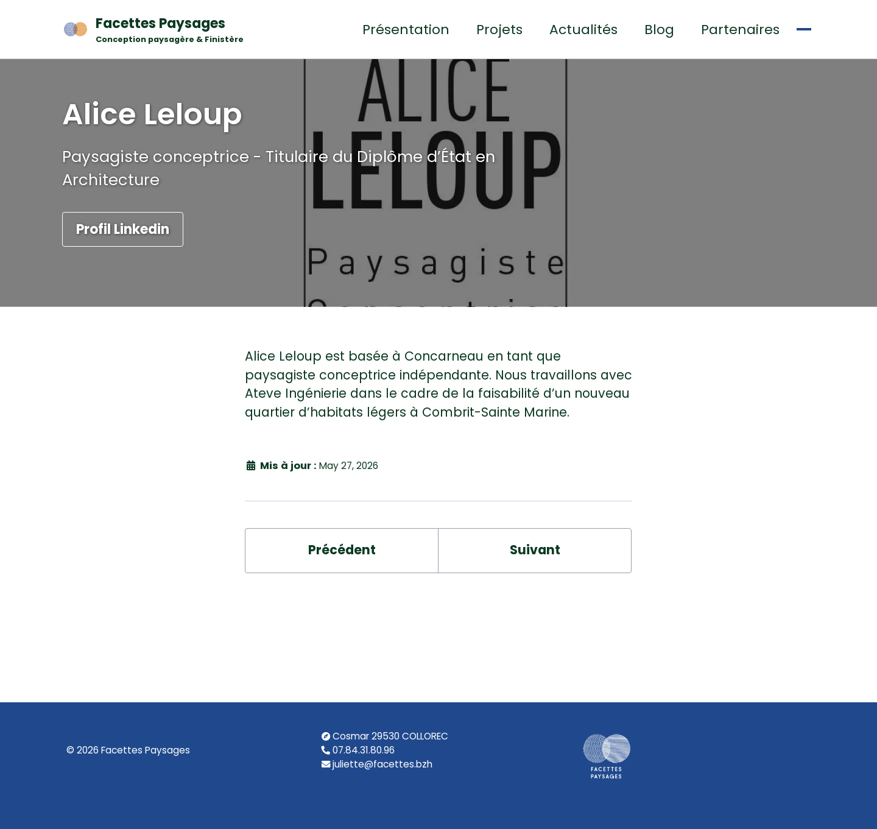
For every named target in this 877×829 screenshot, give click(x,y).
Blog (469, 52)
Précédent (341, 634)
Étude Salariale (667, 52)
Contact (773, 52)
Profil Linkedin (122, 284)
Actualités (393, 52)
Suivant (535, 634)
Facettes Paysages (112, 52)
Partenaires (550, 52)
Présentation (215, 52)
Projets (309, 52)
